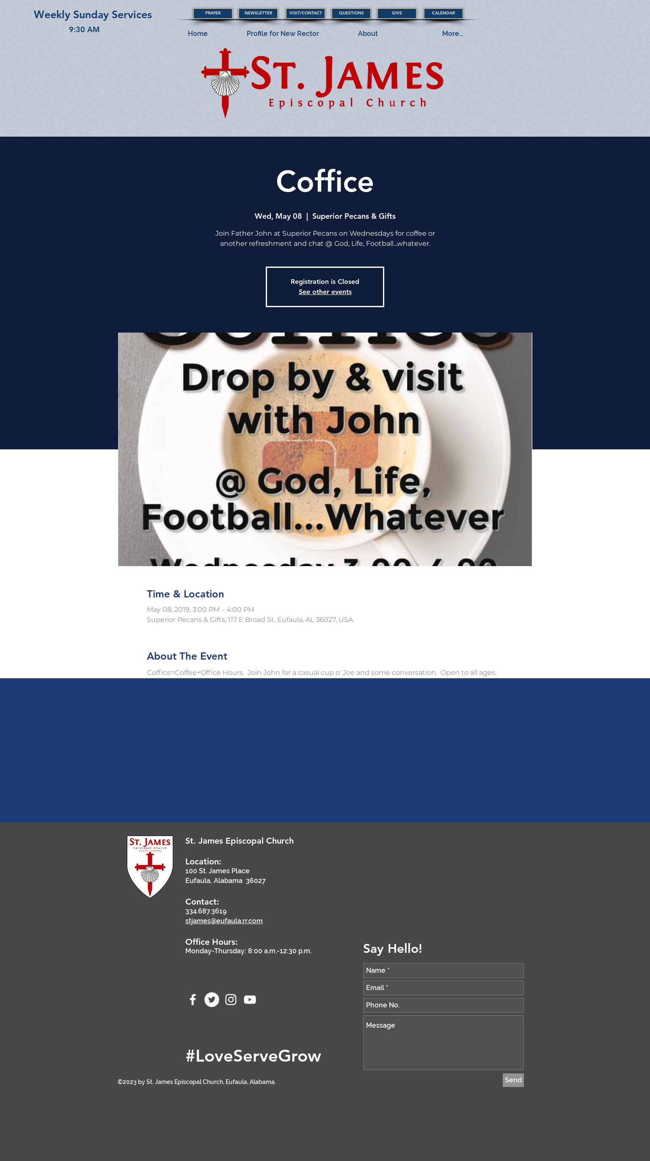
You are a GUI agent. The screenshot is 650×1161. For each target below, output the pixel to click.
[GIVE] (397, 13)
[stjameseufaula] (211, 999)
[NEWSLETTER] (258, 13)
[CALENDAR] (443, 13)
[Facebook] (192, 999)
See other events (325, 292)
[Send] (513, 1080)
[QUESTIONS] (351, 13)
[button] (213, 13)
